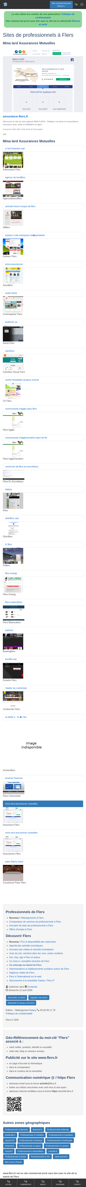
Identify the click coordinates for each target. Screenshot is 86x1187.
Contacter (32, 987)
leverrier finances (14, 778)
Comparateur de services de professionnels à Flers (35, 921)
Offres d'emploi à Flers (20, 929)
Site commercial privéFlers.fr (61, 4)
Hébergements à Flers (32, 918)
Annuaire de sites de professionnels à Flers (31, 925)
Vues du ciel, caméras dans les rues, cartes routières (36, 953)
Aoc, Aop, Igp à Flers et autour (24, 957)
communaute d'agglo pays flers (21, 409)
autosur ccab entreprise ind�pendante (25, 235)
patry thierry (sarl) (14, 861)
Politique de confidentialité (19, 1013)
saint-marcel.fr (61, 1157)
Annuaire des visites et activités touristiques (31, 949)
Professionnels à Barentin (16, 1129)
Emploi (43, 1182)
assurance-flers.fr (15, 116)
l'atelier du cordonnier (16, 688)
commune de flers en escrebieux (21, 466)
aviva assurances (14, 264)
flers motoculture (13, 602)
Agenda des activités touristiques (26, 945)
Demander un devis (16, 997)
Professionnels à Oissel (15, 1157)
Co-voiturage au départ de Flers (25, 965)
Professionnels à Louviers (57, 1146)
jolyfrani (9, 630)
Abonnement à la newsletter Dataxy (32, 980)
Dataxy (33, 1010)
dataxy (8, 489)
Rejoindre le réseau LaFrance (21, 1003)
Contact (77, 1182)
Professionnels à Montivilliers (30, 1151)
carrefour (9, 351)
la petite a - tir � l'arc (16, 717)
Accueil (8, 1182)
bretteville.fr (10, 1135)
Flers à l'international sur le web (25, 976)
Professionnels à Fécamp (30, 1140)
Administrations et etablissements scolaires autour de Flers (39, 969)
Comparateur (25, 1182)
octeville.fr (52, 1151)
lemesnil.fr (9, 1146)
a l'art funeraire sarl (15, 148)
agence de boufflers (15, 177)
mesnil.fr (9, 1151)
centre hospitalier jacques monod (22, 380)
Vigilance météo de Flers (21, 972)
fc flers (8, 544)
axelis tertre (11, 293)
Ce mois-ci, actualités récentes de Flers (29, 961)
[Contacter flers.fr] (82, 4)
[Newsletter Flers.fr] (76, 4)
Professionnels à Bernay (58, 1129)
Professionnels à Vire (40, 1157)
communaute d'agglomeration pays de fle (26, 437)
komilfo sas (11, 659)
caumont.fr (9, 1140)
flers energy (11, 573)
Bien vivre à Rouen (13, 1162)
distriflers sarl (12, 518)
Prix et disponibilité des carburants (38, 942)
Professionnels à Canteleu (32, 1135)
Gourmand (60, 1182)
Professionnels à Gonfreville (59, 1140)
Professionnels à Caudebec (61, 1135)
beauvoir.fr (37, 1129)
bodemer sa (11, 322)
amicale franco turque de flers (20, 206)
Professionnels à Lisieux (30, 1146)
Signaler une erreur (38, 997)
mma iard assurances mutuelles (21, 804)
